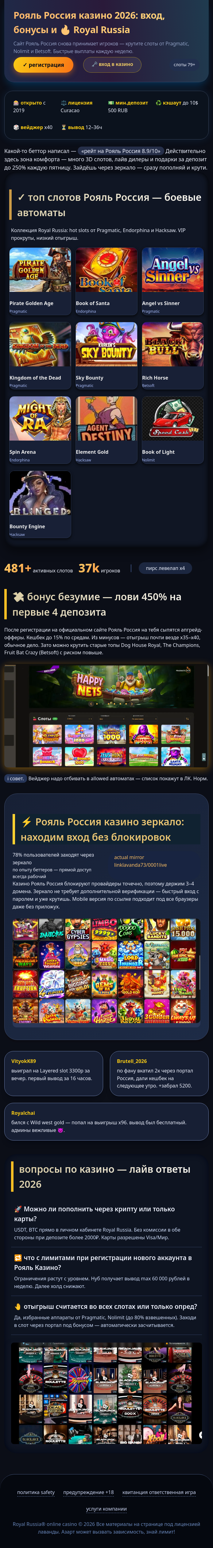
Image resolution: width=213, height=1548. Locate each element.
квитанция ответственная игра (159, 1492)
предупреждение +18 (88, 1492)
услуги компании (106, 1508)
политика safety (36, 1492)
